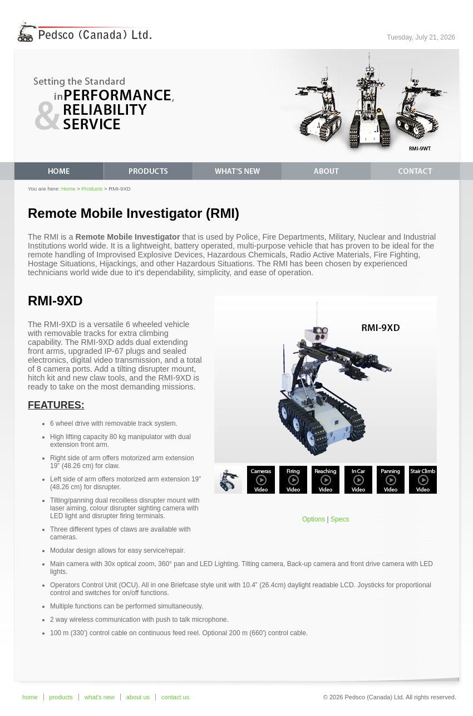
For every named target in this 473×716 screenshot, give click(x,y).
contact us (175, 697)
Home (68, 189)
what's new (100, 697)
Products (91, 189)
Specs (340, 519)
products (61, 697)
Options (313, 519)
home (30, 697)
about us (138, 697)
